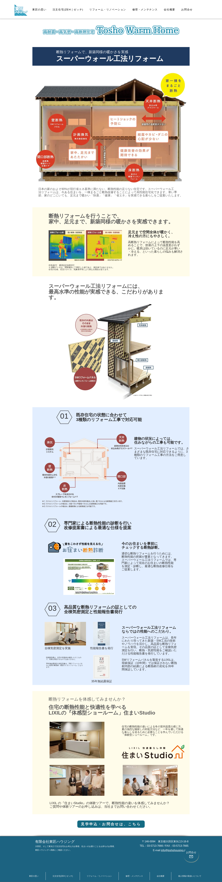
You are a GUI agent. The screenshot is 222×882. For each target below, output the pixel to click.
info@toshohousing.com (174, 850)
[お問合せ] (191, 855)
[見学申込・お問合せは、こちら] (111, 824)
